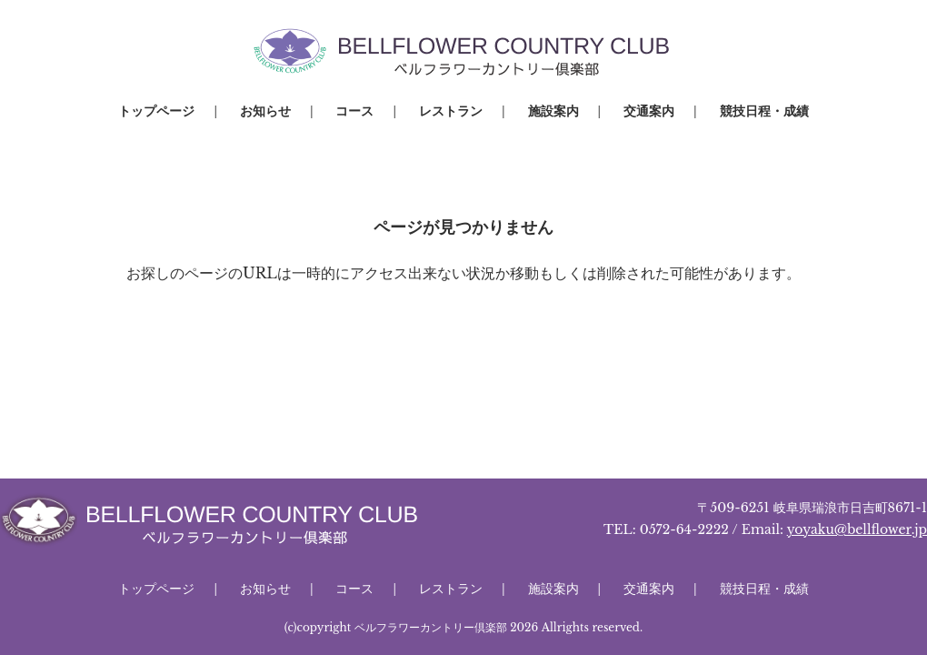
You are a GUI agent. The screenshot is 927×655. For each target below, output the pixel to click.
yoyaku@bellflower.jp (857, 529)
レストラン (451, 111)
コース (354, 111)
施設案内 (553, 111)
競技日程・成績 (764, 111)
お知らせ (265, 111)
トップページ (156, 111)
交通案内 (648, 111)
